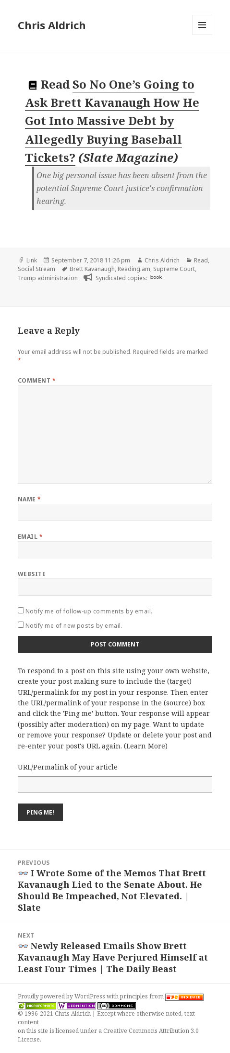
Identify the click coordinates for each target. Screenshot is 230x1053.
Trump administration (48, 278)
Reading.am (134, 269)
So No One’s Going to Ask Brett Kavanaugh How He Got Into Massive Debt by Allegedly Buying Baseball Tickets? (112, 121)
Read (201, 260)
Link (31, 260)
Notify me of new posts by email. (73, 626)
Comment (37, 380)
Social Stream (36, 269)
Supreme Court (174, 269)
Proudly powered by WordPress (62, 996)
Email (30, 536)
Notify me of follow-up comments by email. (89, 611)
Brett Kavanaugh (92, 269)
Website (32, 574)
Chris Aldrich (52, 25)
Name (29, 499)
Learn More (145, 745)
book (156, 277)
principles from (162, 996)
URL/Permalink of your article (68, 766)
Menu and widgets (202, 34)
